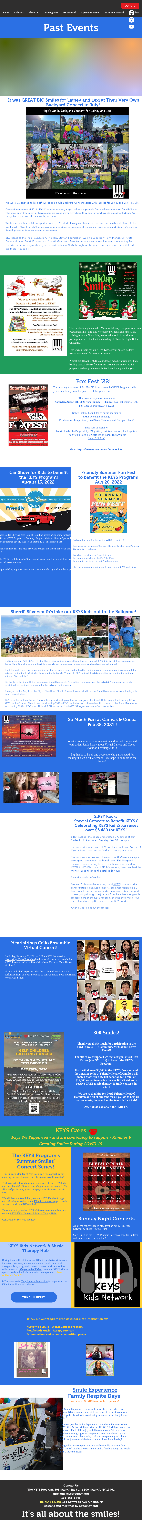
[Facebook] (131, 13)
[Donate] (130, 6)
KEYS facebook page (45, 1201)
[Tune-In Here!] (34, 1297)
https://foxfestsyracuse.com (92, 449)
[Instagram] (131, 20)
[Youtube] (131, 27)
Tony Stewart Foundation (34, 1281)
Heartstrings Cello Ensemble (20, 959)
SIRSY (116, 884)
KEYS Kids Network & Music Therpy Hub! (33, 1213)
